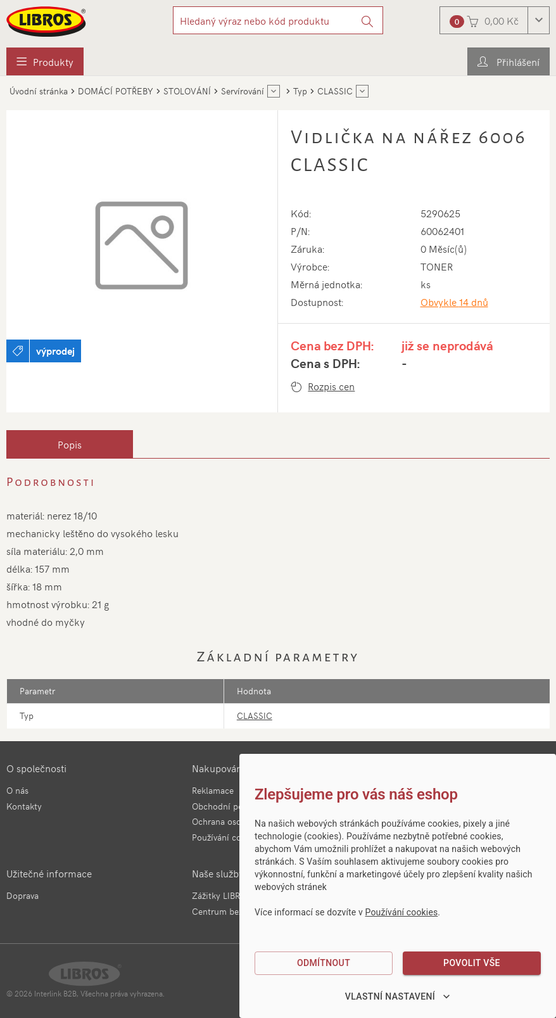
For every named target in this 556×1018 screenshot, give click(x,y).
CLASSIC (254, 715)
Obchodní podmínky (232, 806)
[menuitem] (45, 61)
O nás (17, 790)
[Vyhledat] (367, 20)
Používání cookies (227, 837)
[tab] (69, 444)
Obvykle (454, 302)
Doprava (22, 895)
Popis (70, 444)
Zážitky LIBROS (221, 895)
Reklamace (213, 790)
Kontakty (24, 806)
